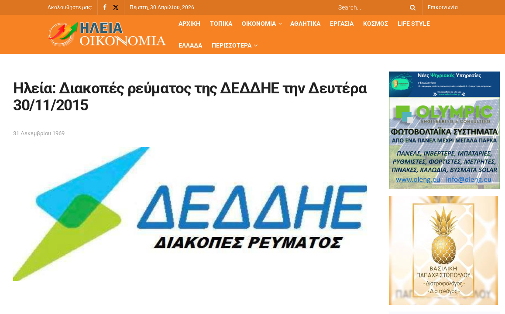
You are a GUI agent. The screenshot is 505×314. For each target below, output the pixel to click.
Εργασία (342, 23)
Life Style (414, 23)
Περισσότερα (231, 45)
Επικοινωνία (443, 7)
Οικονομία (259, 23)
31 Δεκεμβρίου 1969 (39, 133)
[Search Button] (411, 7)
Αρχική (189, 23)
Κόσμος (375, 23)
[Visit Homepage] (107, 35)
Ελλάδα (190, 45)
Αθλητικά (305, 23)
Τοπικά (221, 23)
